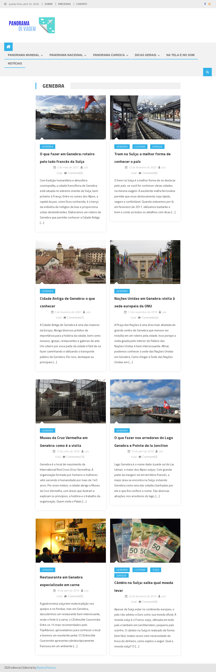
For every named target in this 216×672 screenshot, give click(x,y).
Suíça (155, 570)
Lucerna (140, 147)
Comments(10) (75, 457)
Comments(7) (75, 317)
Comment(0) (75, 173)
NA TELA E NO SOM (180, 55)
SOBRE (49, 4)
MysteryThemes (46, 667)
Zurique (157, 147)
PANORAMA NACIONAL (66, 55)
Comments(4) (150, 317)
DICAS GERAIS (145, 55)
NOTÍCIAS (15, 63)
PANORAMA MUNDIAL (23, 55)
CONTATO (81, 4)
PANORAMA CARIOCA (109, 55)
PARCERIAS (64, 4)
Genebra (47, 147)
